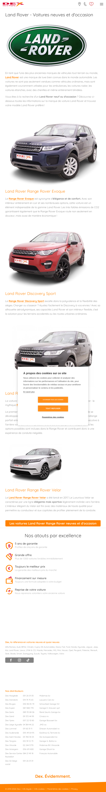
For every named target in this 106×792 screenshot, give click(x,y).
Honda (74, 647)
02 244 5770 (28, 745)
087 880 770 (28, 708)
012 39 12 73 (28, 741)
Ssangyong (28, 653)
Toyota (44, 653)
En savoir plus (29, 396)
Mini (59, 650)
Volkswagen (52, 653)
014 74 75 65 (28, 699)
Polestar (85, 650)
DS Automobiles (48, 647)
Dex (18, 789)
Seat (7, 653)
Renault (93, 650)
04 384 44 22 (28, 724)
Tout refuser (68, 404)
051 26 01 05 (28, 695)
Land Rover (14, 650)
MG (54, 650)
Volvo (61, 653)
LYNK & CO (31, 650)
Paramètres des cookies (53, 413)
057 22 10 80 (28, 720)
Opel (71, 650)
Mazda (40, 650)
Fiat (63, 647)
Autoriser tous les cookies (37, 404)
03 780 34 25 (28, 737)
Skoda (13, 653)
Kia (6, 650)
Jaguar (89, 647)
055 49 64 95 (28, 732)
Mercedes (48, 650)
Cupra (37, 647)
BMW (23, 647)
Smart (19, 653)
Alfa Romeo (10, 647)
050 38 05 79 (28, 704)
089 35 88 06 (28, 712)
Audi (18, 647)
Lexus (22, 650)
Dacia (58, 647)
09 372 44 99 (28, 716)
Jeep (95, 647)
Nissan (65, 650)
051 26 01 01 (28, 760)
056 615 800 (28, 749)
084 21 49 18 (28, 753)
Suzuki (37, 653)
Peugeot (77, 650)
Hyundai (81, 647)
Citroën (30, 647)
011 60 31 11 (27, 728)
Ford (68, 647)
